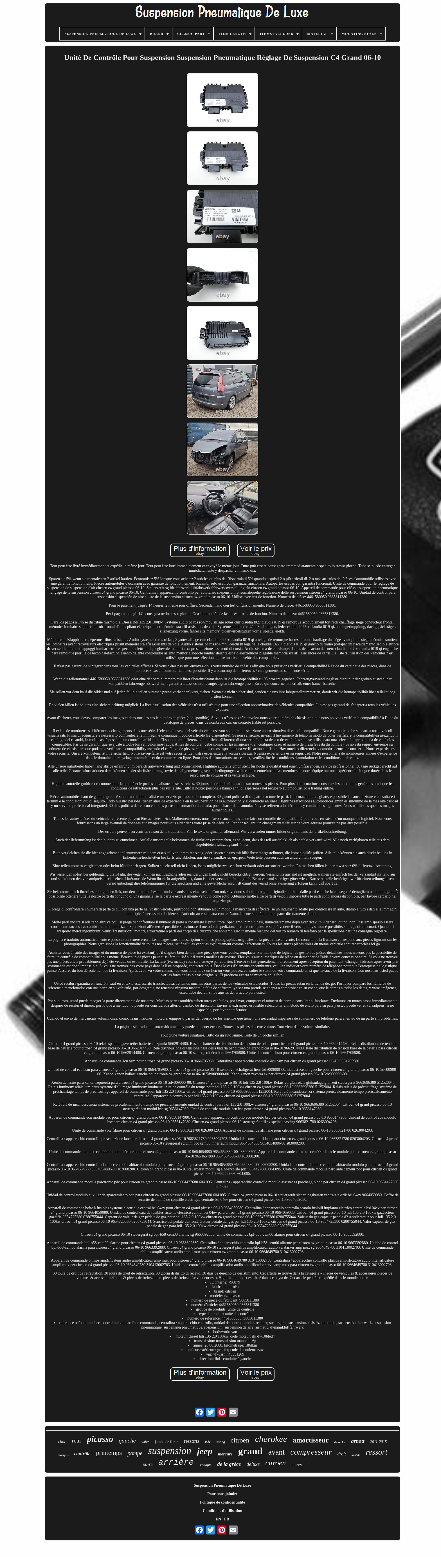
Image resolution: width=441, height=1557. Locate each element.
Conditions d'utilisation (222, 1511)
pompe (134, 1453)
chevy (296, 1464)
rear (76, 1440)
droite (340, 1442)
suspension (170, 1450)
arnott (357, 1441)
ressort (376, 1452)
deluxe (253, 1464)
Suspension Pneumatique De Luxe (222, 1485)
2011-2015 (378, 1442)
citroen (276, 1463)
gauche (127, 1440)
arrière (176, 1462)
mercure (225, 1454)
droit (341, 1453)
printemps (109, 1452)
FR (227, 1519)
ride (208, 1442)
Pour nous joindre (222, 1494)
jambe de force (166, 1442)
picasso (100, 1439)
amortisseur (311, 1440)
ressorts (191, 1441)
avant (276, 1452)
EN (218, 1519)
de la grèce (229, 1464)
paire (148, 1464)
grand (250, 1451)
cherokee (271, 1439)
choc (62, 1441)
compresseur (311, 1451)
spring (220, 1442)
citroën (240, 1440)
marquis (63, 1455)
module (356, 1455)
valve (145, 1442)
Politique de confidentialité (222, 1502)
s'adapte (205, 1465)
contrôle (82, 1453)
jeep (204, 1451)
